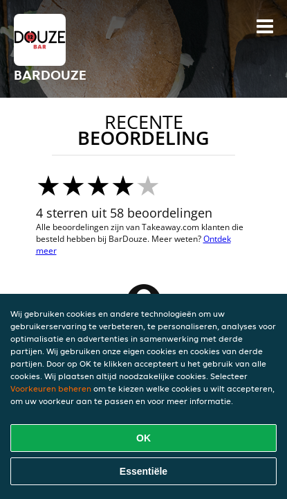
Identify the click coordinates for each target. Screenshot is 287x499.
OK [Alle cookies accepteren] (143, 438)
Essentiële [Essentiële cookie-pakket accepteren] (143, 471)
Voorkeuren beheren (50, 388)
